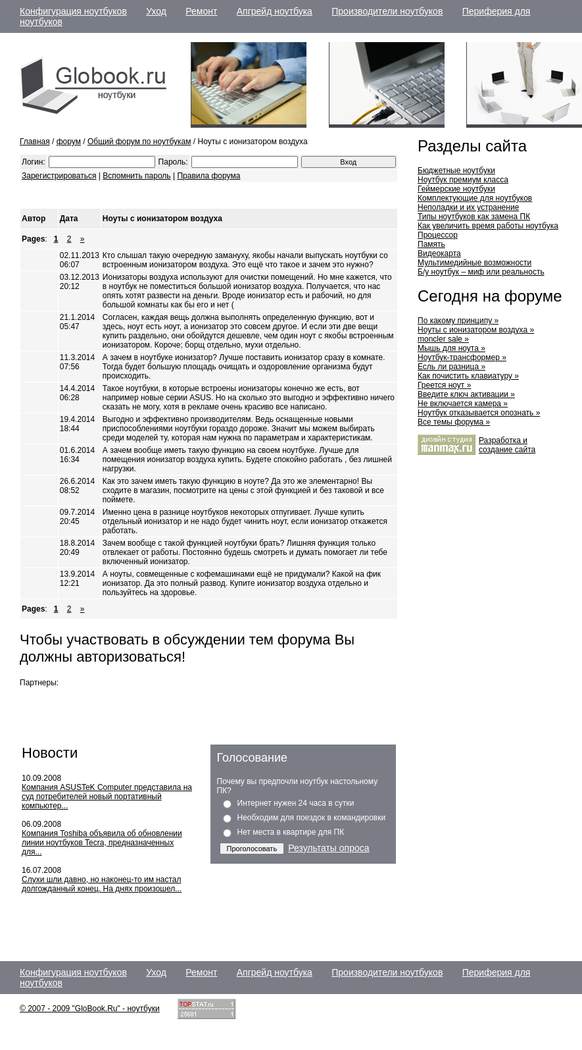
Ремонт (201, 11)
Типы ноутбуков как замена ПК (474, 216)
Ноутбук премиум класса (463, 179)
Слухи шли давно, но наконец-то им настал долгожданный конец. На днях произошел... (102, 884)
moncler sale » (443, 339)
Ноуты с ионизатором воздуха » (476, 329)
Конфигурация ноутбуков (73, 11)
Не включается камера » (463, 403)
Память (431, 244)
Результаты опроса (328, 848)
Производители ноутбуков (387, 11)
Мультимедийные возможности (474, 262)
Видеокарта (439, 253)
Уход (156, 11)
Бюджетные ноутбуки (456, 170)
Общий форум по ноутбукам (139, 141)
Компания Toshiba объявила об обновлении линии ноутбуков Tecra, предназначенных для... (102, 842)
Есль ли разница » (451, 366)
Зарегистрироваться (59, 175)
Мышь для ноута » (451, 348)
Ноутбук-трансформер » (462, 357)
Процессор (438, 235)
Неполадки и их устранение (468, 207)
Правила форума (208, 175)
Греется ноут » (444, 385)
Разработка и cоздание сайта (507, 445)
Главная (35, 141)
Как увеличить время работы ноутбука (488, 225)
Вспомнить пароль (136, 175)
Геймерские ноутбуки (456, 189)
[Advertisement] (173, 195)
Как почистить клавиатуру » (468, 376)
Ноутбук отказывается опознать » (479, 412)
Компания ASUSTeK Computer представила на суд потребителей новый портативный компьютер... (107, 796)
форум (69, 141)
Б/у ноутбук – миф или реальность (481, 271)
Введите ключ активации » (466, 394)
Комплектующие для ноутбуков (475, 198)
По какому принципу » (458, 320)
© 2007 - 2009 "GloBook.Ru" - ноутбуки (90, 1008)
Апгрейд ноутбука (274, 11)
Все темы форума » (454, 422)
